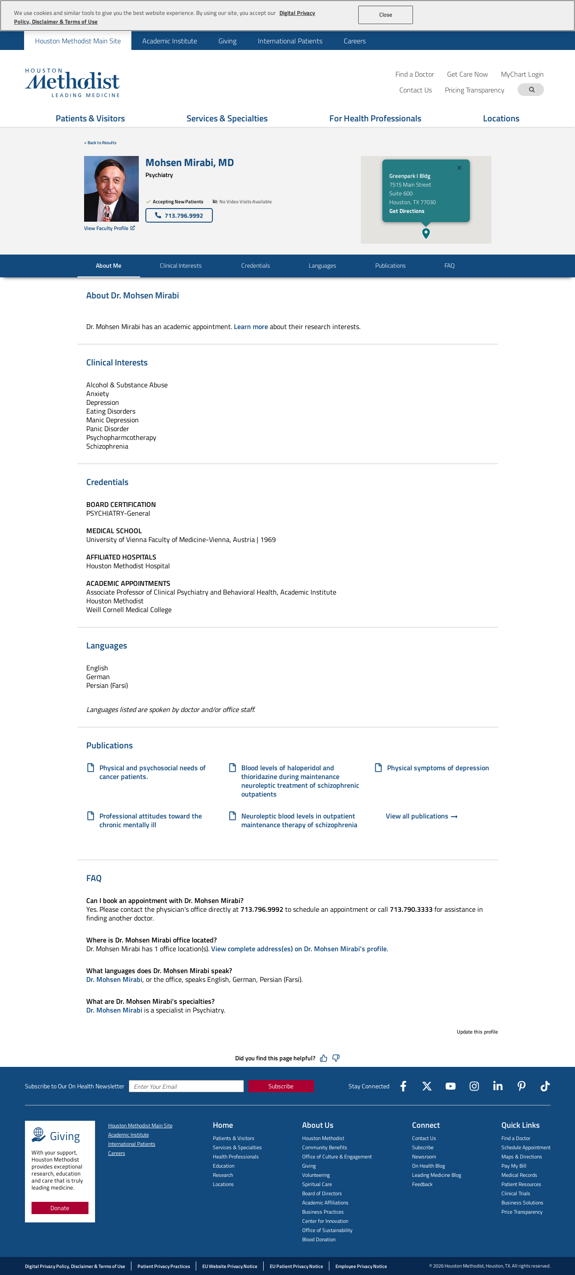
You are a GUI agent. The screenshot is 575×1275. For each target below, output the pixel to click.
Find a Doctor (414, 74)
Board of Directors (322, 1193)
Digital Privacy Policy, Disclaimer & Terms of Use (75, 1266)
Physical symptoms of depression (438, 768)
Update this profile (477, 1031)
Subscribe (280, 1086)
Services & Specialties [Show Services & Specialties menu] (227, 118)
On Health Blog (428, 1166)
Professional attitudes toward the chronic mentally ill (150, 820)
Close (386, 14)
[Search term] (532, 89)
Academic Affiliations (325, 1202)
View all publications (422, 816)
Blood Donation (318, 1239)
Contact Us (424, 1138)
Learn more (251, 326)
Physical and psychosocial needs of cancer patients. (152, 772)
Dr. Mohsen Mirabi (114, 979)
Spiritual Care (317, 1184)
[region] (287, 15)
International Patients (290, 40)
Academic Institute (169, 40)
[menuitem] (77, 40)
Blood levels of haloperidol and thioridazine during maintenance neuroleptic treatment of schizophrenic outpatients (300, 780)
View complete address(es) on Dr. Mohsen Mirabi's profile (299, 948)
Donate (59, 1207)
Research (223, 1175)
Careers (355, 40)
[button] (426, 233)
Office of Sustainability (327, 1230)
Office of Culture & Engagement (337, 1156)
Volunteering (316, 1175)
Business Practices (323, 1212)
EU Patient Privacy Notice (296, 1266)
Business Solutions (522, 1202)
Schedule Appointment (525, 1147)
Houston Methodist (323, 1138)
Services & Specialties (237, 1147)
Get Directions (406, 210)
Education (223, 1166)
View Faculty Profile (109, 228)
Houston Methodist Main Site (78, 40)
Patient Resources (521, 1184)
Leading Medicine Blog (436, 1175)
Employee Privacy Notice (361, 1266)
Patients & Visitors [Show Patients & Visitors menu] (90, 118)
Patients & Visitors (233, 1138)
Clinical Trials (515, 1193)
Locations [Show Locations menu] (501, 118)
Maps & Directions (521, 1156)
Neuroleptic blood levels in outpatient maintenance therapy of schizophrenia (299, 820)
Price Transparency (522, 1212)
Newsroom (424, 1156)
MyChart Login (522, 74)
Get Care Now (467, 74)
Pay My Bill (513, 1166)
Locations (223, 1184)
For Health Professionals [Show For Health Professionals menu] (375, 118)
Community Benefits (324, 1147)
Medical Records (519, 1175)
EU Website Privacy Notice (230, 1266)
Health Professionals (236, 1156)
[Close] (459, 169)
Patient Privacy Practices (164, 1266)
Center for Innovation (325, 1221)
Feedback (422, 1184)
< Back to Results (100, 142)
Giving (227, 40)
